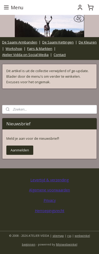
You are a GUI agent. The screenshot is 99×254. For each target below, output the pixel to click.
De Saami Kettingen (58, 42)
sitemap (58, 236)
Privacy (50, 200)
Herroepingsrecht (49, 210)
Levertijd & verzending (49, 179)
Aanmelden (20, 150)
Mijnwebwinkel (66, 244)
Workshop (14, 48)
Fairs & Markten (39, 48)
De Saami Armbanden (19, 42)
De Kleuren (88, 42)
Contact (60, 54)
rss (69, 236)
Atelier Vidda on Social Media (25, 54)
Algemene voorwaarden (49, 189)
